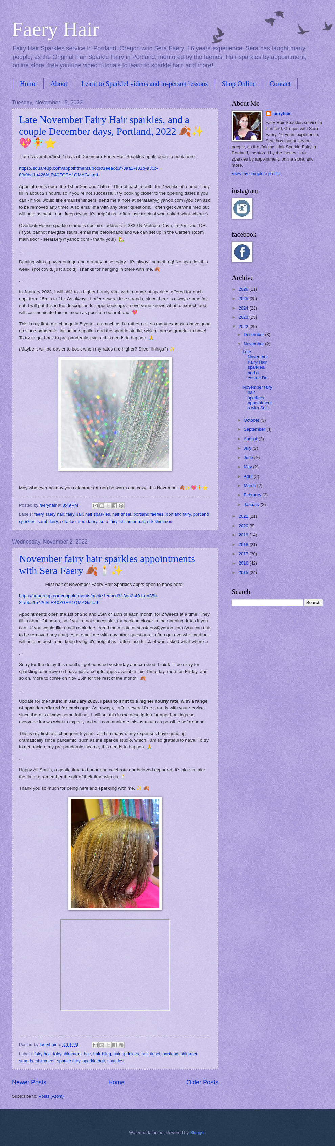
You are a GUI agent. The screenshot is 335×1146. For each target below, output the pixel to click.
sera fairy (108, 521)
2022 (244, 326)
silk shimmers (160, 521)
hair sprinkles (126, 1053)
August (251, 438)
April (248, 476)
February (253, 494)
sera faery (87, 521)
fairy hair (74, 514)
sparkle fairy (68, 1060)
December (254, 334)
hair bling (102, 1053)
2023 (244, 317)
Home (28, 83)
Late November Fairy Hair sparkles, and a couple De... (257, 364)
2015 (244, 572)
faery (39, 514)
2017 (244, 553)
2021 (244, 516)
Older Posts (202, 1082)
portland (170, 1053)
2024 (244, 308)
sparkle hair (94, 1060)
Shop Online (239, 83)
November (254, 343)
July (248, 448)
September (255, 429)
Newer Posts (29, 1082)
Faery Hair (55, 29)
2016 (244, 563)
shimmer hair (132, 521)
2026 (244, 289)
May (248, 466)
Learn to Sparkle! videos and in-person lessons (144, 83)
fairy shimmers (67, 1053)
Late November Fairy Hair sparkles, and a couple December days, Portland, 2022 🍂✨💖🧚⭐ (111, 131)
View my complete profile (256, 173)
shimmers (45, 1060)
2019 (244, 534)
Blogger (197, 1132)
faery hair (55, 514)
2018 (244, 544)
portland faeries (148, 514)
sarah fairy (48, 521)
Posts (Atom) (51, 1096)
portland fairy (178, 514)
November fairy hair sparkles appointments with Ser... (257, 398)
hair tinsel (121, 514)
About (58, 83)
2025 (244, 298)
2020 (244, 525)
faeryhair (281, 113)
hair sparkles (97, 514)
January (252, 504)
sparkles (115, 1060)
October (252, 420)
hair (87, 1053)
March (250, 485)
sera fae (68, 521)
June (249, 457)
